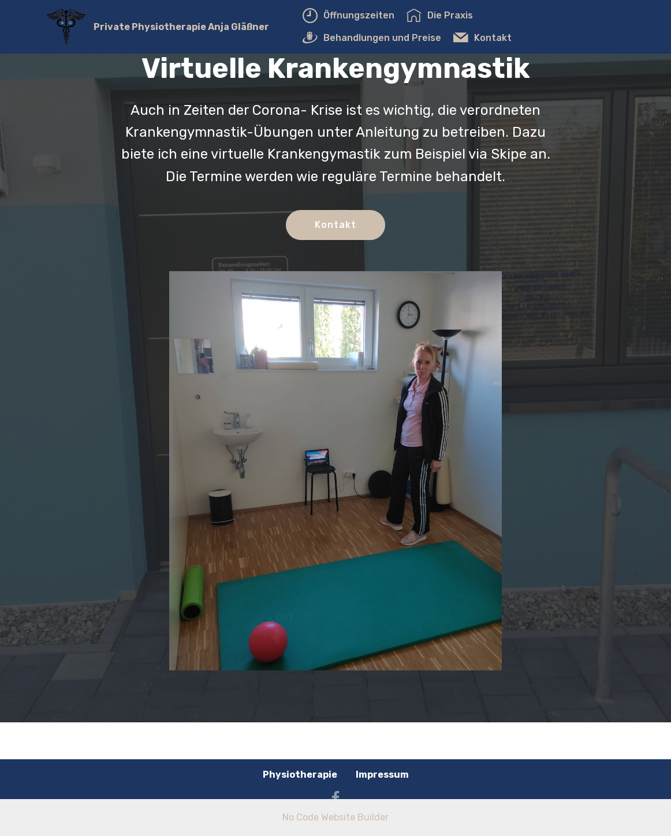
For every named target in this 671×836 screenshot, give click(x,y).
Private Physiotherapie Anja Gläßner (181, 26)
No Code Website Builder (335, 817)
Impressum (382, 774)
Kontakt (482, 37)
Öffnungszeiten (348, 15)
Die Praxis (440, 15)
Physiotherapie (300, 774)
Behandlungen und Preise (372, 37)
